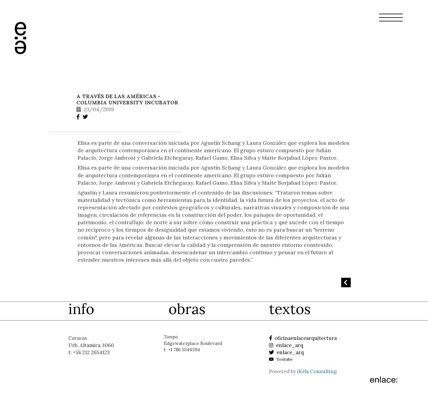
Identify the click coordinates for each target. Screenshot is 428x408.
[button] (391, 21)
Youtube (281, 359)
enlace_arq (286, 345)
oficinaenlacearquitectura (303, 338)
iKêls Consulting (317, 371)
